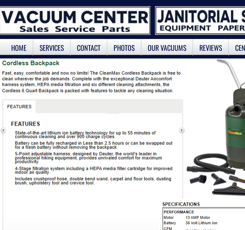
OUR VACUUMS (167, 47)
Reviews (210, 47)
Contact (88, 47)
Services (52, 47)
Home (18, 47)
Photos (124, 47)
